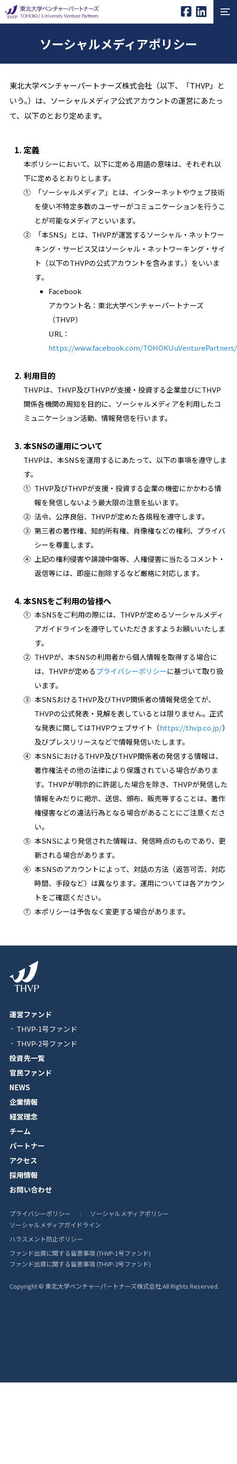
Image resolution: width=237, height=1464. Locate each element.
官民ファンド (30, 1072)
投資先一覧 (27, 1058)
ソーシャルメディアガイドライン (55, 1224)
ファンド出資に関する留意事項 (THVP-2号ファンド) (80, 1263)
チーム (20, 1131)
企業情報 (23, 1102)
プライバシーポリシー (131, 671)
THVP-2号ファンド (46, 1043)
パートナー (27, 1146)
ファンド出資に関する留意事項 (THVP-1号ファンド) (80, 1253)
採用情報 (23, 1175)
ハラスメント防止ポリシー (46, 1238)
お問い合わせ (30, 1189)
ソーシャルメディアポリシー (129, 1213)
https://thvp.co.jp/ (191, 727)
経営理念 (23, 1116)
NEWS (19, 1087)
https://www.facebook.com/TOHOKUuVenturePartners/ (143, 348)
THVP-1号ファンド (46, 1029)
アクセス (23, 1160)
